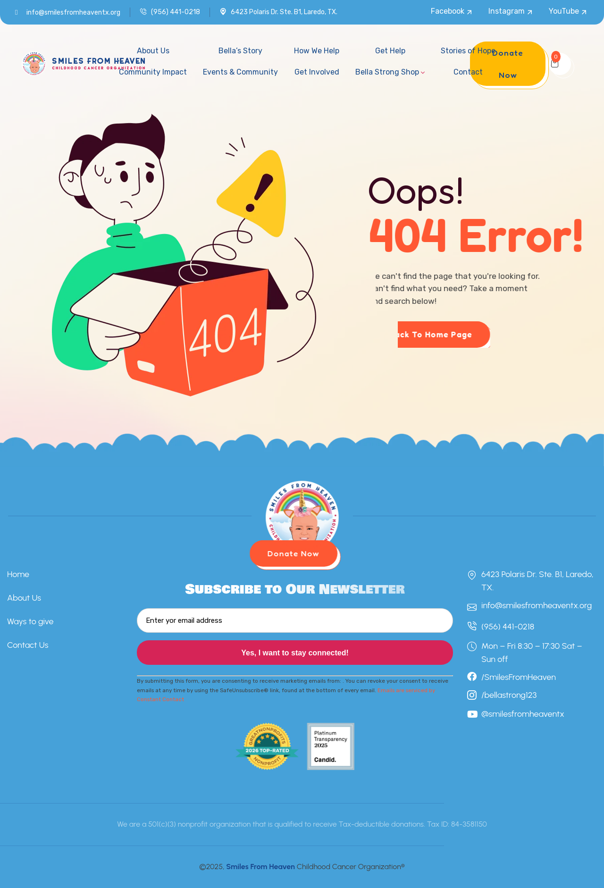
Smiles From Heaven (260, 866)
